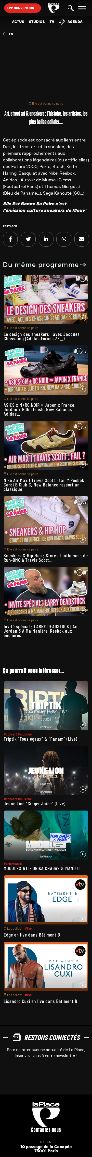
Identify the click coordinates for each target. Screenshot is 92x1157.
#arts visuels (13, 864)
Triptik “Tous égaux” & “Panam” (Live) (40, 739)
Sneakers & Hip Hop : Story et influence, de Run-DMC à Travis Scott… (46, 557)
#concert (11, 734)
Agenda (70, 22)
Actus (18, 21)
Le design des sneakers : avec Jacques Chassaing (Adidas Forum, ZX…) (42, 336)
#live (28, 928)
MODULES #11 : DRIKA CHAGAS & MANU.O (42, 868)
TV (52, 21)
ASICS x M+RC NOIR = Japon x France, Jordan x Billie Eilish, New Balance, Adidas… (40, 409)
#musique (25, 734)
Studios (37, 21)
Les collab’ (13, 928)
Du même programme (44, 264)
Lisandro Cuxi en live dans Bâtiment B (40, 1001)
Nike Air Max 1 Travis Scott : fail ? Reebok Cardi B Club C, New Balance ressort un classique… (44, 484)
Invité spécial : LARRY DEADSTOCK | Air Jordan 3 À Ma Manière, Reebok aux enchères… (41, 630)
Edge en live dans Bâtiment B (32, 935)
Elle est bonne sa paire (46, 103)
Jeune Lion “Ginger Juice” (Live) (35, 803)
